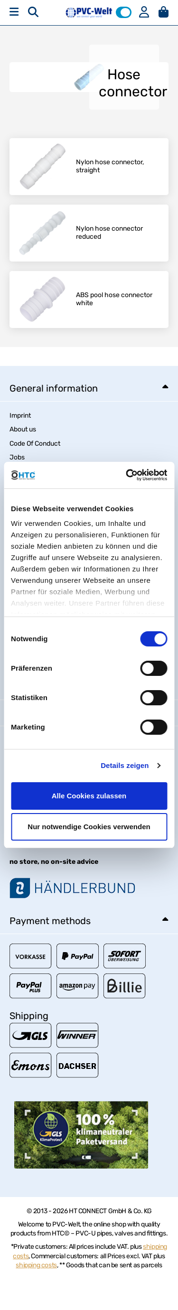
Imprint (20, 416)
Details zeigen (125, 765)
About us (22, 429)
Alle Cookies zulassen (89, 796)
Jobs (17, 457)
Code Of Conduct (34, 444)
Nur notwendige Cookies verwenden (89, 827)
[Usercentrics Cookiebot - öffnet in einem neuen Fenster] (126, 475)
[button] (123, 12)
